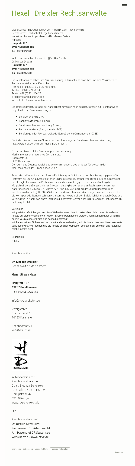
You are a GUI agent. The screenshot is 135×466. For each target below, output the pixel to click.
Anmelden (119, 452)
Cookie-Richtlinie (41, 449)
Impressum (16, 449)
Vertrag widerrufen (60, 449)
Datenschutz (28, 449)
